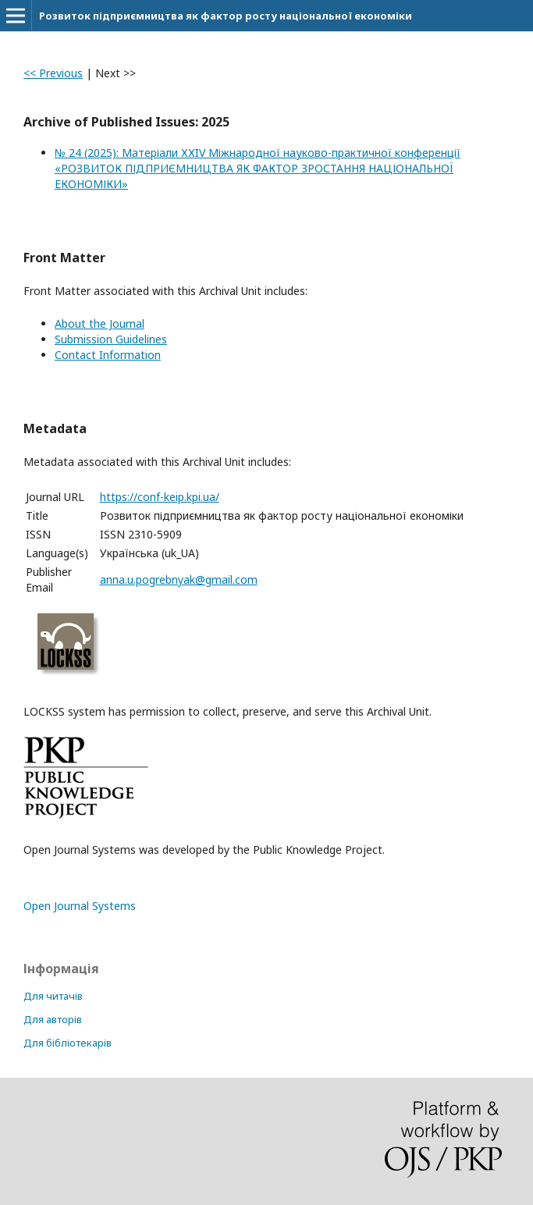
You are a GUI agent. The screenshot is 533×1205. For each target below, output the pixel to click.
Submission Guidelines (111, 339)
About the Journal (99, 323)
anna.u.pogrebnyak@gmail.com (179, 579)
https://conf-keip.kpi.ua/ (159, 496)
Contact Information (108, 354)
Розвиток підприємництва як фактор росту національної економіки (225, 16)
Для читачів (53, 996)
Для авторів (52, 1019)
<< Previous (53, 73)
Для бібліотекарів (67, 1043)
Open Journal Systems (79, 905)
